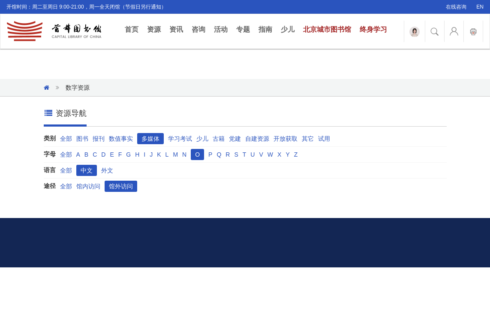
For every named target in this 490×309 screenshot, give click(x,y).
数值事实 (121, 138)
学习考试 (180, 138)
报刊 (99, 138)
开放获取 (286, 138)
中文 (87, 170)
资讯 (176, 29)
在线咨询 (456, 7)
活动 (221, 29)
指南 (265, 29)
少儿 (288, 29)
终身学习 (373, 29)
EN (480, 7)
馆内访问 (88, 186)
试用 (324, 138)
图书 (82, 138)
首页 (134, 29)
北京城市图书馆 (327, 29)
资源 (154, 29)
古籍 (219, 138)
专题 (243, 29)
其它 (308, 138)
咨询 (198, 29)
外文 (107, 170)
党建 (235, 138)
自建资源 (257, 138)
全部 (66, 138)
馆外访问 (121, 186)
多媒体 (150, 138)
